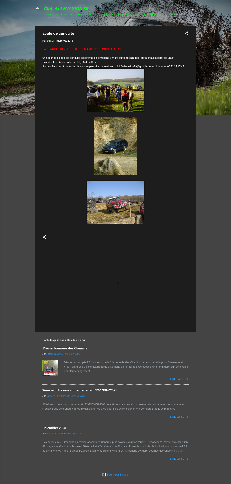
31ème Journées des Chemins (64, 348)
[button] (186, 34)
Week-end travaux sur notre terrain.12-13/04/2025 (79, 390)
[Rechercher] (193, 9)
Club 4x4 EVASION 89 (66, 8)
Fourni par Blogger (115, 474)
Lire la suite (179, 379)
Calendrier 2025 (54, 428)
